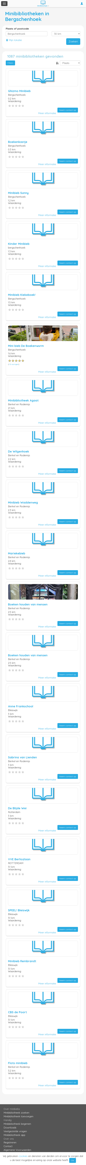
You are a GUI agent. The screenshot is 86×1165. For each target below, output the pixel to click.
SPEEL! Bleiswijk (19, 910)
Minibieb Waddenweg (23, 502)
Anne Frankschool (20, 706)
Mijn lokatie (14, 40)
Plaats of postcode (17, 28)
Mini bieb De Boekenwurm (26, 346)
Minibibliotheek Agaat (23, 400)
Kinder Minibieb (18, 244)
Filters (10, 63)
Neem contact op (67, 110)
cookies (23, 1156)
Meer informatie (47, 113)
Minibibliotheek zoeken (16, 1112)
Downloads (10, 1127)
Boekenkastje (17, 142)
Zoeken (73, 41)
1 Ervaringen (14, 364)
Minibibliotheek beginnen (17, 1123)
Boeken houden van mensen (28, 604)
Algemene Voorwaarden (17, 1149)
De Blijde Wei (17, 808)
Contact (8, 1146)
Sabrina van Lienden (22, 757)
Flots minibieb (17, 1063)
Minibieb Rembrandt (22, 961)
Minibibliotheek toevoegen (18, 1116)
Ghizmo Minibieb (19, 91)
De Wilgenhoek (18, 451)
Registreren (10, 1142)
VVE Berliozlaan (19, 859)
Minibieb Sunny (18, 193)
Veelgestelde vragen (15, 1131)
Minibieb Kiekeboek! (21, 295)
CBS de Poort (17, 1012)
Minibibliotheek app (14, 1134)
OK (72, 1160)
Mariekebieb (16, 553)
